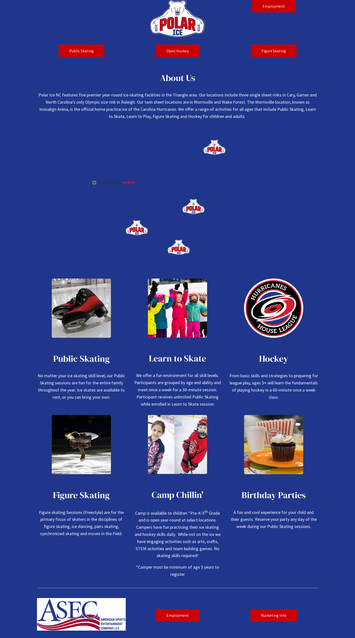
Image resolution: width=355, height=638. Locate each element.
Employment (274, 6)
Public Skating (81, 50)
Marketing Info (273, 615)
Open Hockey (177, 50)
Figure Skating (274, 50)
